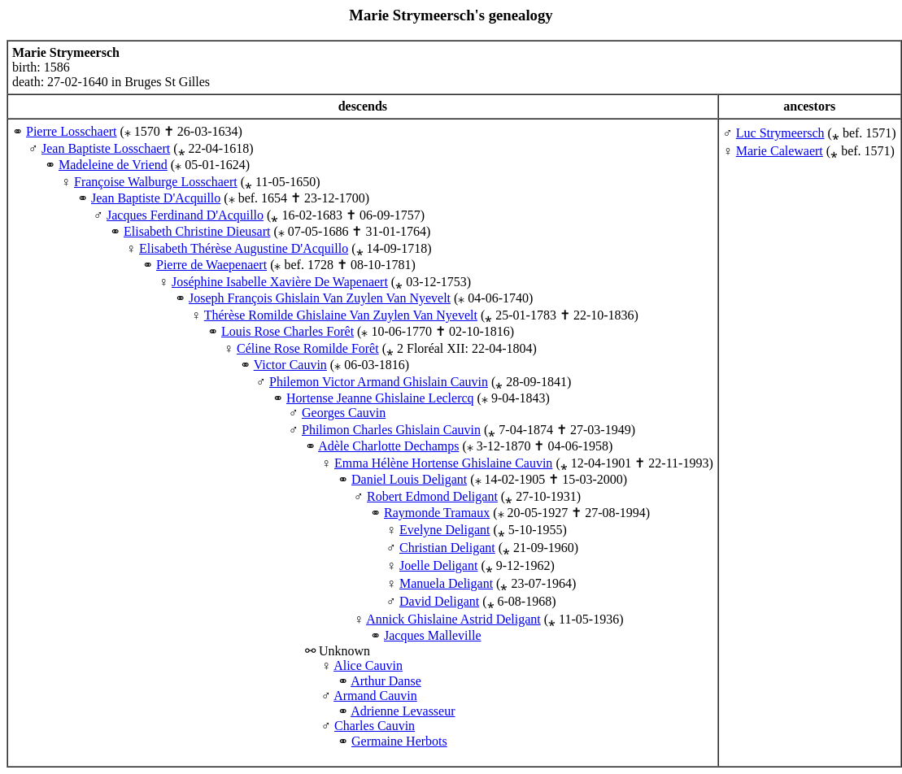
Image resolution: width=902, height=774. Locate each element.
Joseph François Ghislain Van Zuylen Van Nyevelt (320, 298)
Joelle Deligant (438, 565)
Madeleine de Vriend (113, 165)
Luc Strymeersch (780, 133)
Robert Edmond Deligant (432, 496)
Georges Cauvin (344, 413)
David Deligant (439, 601)
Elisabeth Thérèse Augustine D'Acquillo (243, 248)
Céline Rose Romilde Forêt (308, 348)
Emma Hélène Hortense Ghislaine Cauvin (443, 463)
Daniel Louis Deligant (409, 479)
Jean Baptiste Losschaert (105, 148)
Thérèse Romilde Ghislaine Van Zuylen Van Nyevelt (340, 315)
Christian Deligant (447, 547)
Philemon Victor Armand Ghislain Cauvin (378, 382)
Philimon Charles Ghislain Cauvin (391, 430)
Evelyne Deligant (444, 530)
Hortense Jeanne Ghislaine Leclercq (380, 398)
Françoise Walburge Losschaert (155, 182)
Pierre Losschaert (71, 131)
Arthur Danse (386, 681)
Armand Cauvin (375, 695)
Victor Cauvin (290, 365)
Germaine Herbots (399, 741)
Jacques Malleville (433, 635)
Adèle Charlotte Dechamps (388, 446)
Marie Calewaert (779, 151)
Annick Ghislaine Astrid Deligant (453, 619)
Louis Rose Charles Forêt (287, 331)
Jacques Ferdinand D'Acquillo (185, 215)
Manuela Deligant (446, 583)
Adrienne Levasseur (403, 711)
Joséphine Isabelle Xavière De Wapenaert (280, 282)
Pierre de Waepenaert (211, 265)
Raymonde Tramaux (437, 513)
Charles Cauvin (374, 726)
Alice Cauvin (368, 665)
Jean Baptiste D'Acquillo (155, 198)
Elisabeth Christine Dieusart (197, 231)
